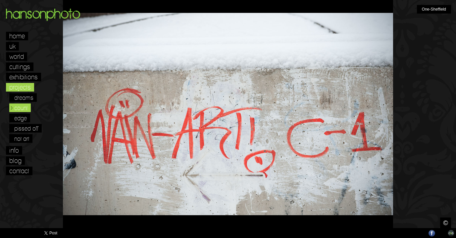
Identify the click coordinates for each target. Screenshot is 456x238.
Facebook (432, 233)
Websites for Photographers (451, 233)
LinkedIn (441, 233)
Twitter (422, 233)
